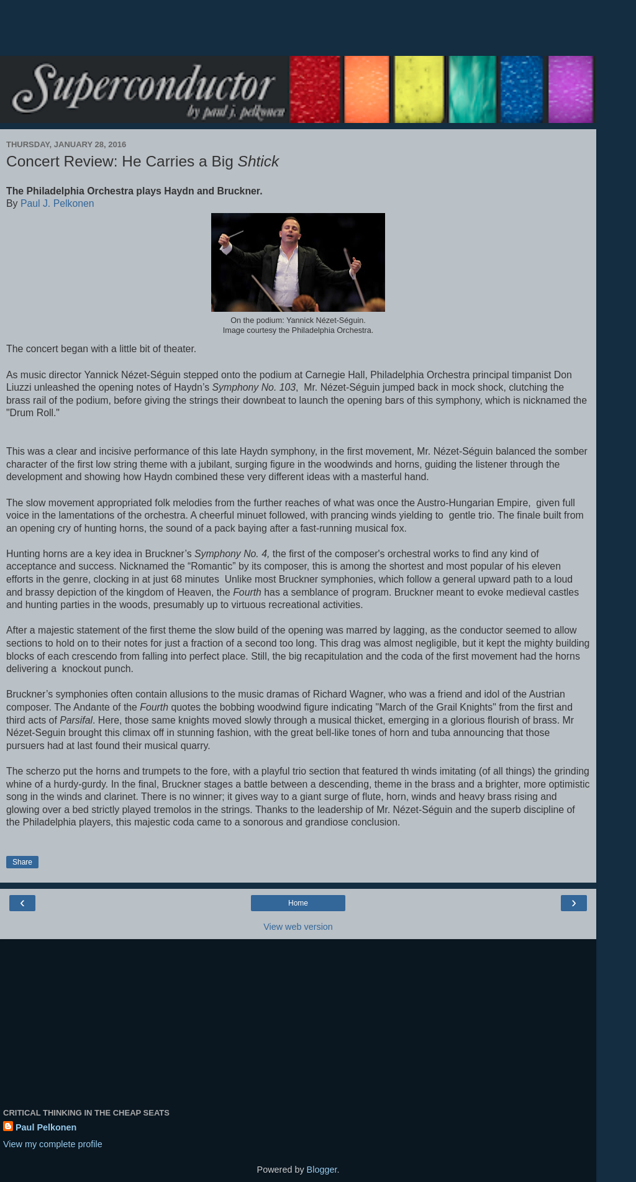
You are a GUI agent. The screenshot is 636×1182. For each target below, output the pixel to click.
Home (298, 903)
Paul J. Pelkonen (57, 203)
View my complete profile (52, 1144)
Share (22, 862)
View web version (298, 927)
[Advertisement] (298, 34)
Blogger (322, 1170)
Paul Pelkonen (46, 1127)
